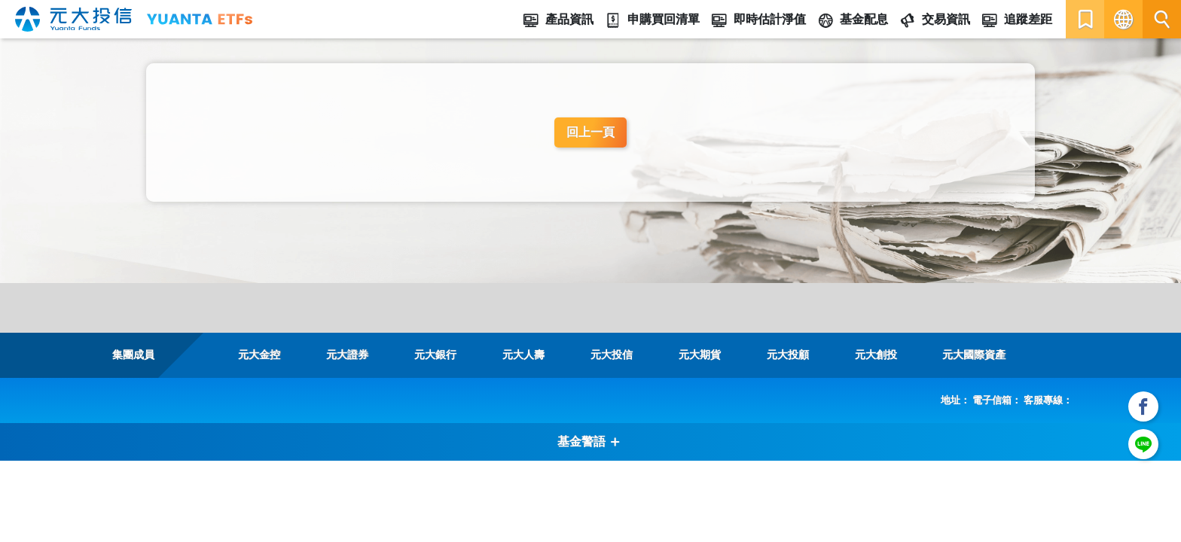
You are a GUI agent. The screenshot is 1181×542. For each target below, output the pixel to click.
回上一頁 (590, 132)
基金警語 (589, 441)
